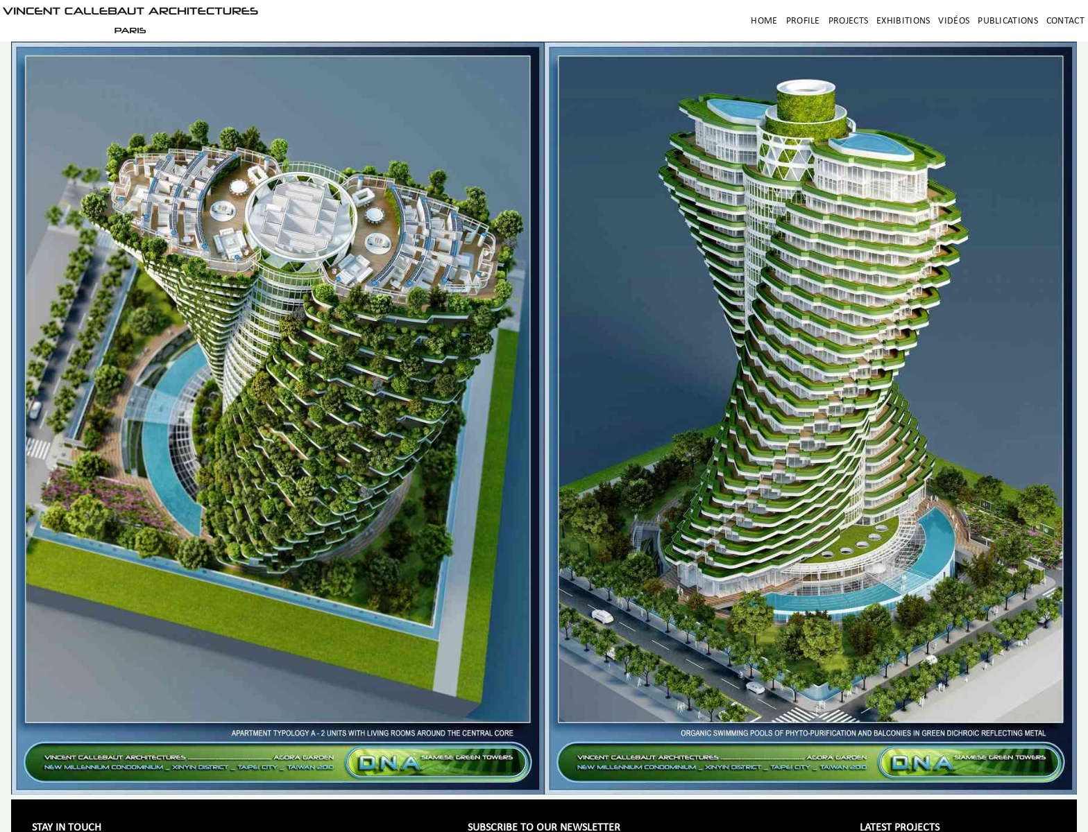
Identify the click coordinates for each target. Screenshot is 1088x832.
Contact (1065, 21)
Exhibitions (903, 21)
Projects (848, 21)
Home (764, 21)
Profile (803, 21)
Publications (1008, 21)
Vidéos (953, 21)
